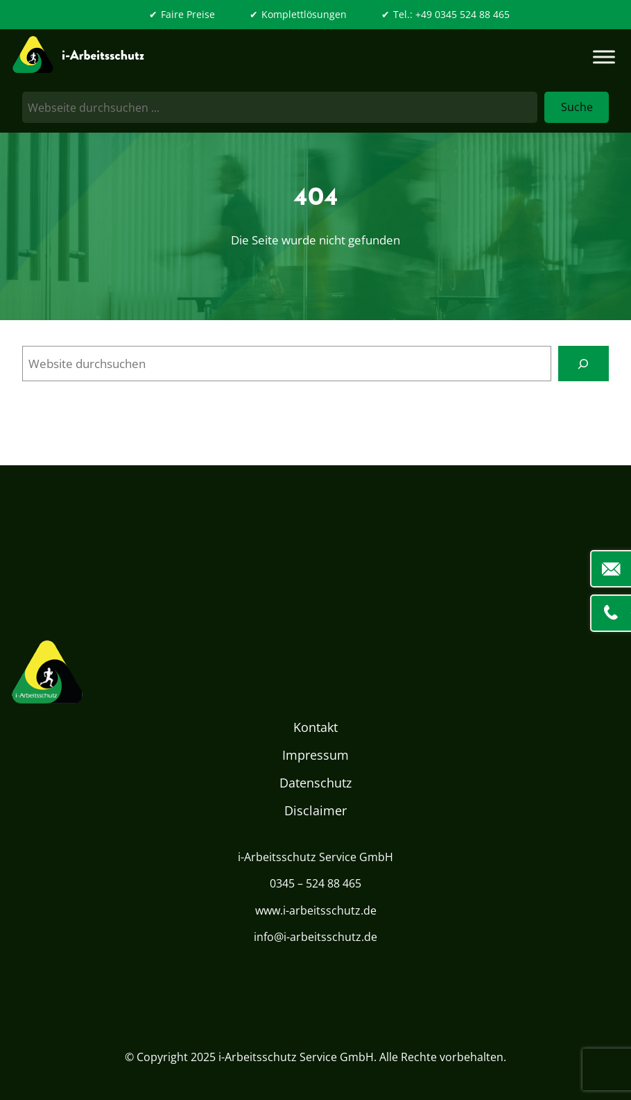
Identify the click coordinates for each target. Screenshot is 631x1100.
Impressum (315, 755)
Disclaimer (315, 810)
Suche (577, 107)
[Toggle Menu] (604, 57)
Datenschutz (315, 782)
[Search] (583, 363)
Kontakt (315, 727)
